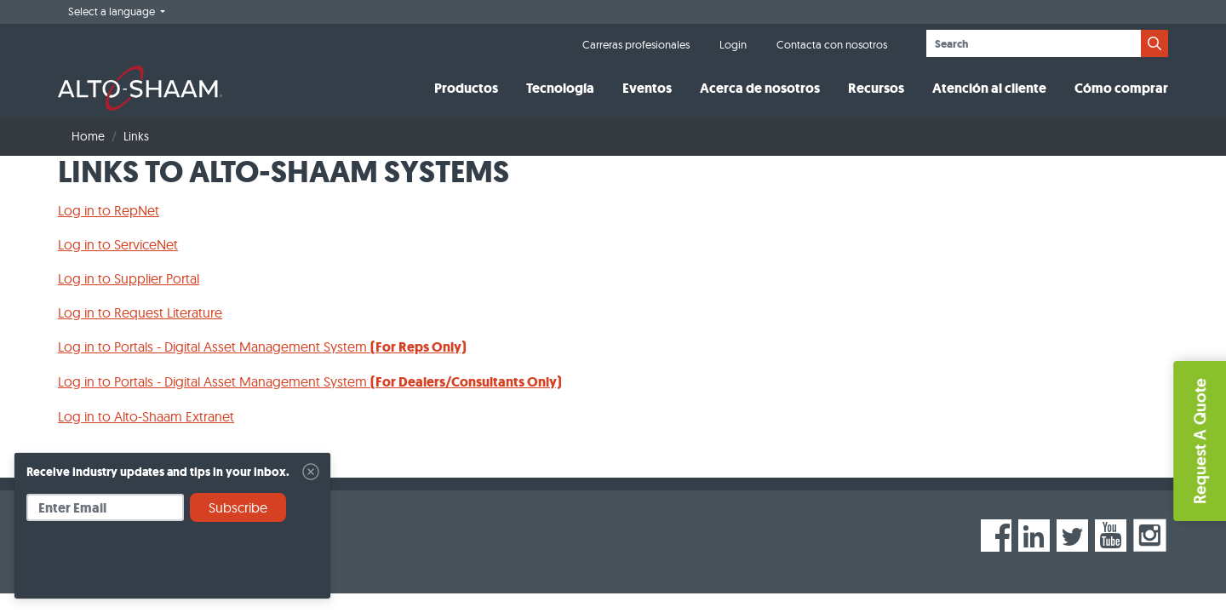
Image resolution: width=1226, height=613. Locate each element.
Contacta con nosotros (831, 44)
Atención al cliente (989, 88)
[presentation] (155, 566)
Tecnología (560, 88)
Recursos (876, 88)
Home (88, 136)
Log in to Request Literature (140, 312)
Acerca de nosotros (760, 88)
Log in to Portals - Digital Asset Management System (262, 346)
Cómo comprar (1121, 88)
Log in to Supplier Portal (128, 278)
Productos (466, 88)
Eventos (647, 88)
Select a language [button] (113, 11)
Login (733, 44)
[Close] (310, 471)
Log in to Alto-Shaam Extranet (146, 416)
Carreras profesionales (636, 44)
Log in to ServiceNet (118, 244)
